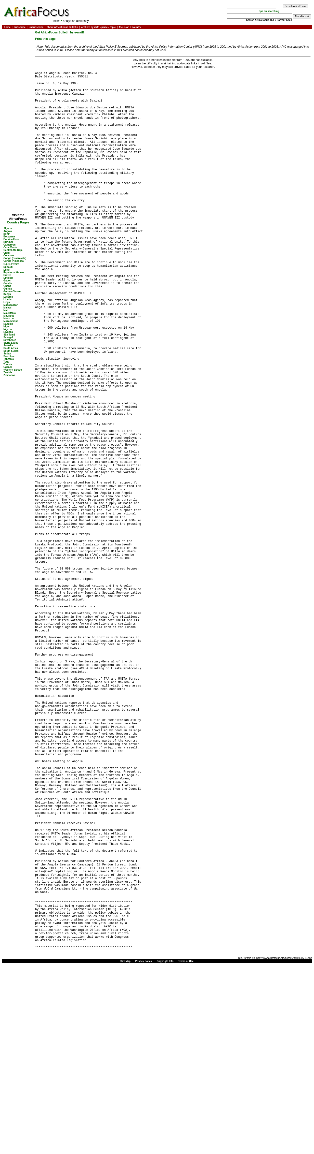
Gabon (7, 280)
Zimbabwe (9, 375)
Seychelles (9, 340)
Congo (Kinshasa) (14, 261)
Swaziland (9, 356)
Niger (6, 326)
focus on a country (130, 27)
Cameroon (9, 244)
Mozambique (10, 321)
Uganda (8, 367)
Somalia (8, 345)
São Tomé (9, 334)
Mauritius (8, 315)
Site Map (125, 1150)
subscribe (20, 27)
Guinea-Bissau (12, 291)
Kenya (7, 294)
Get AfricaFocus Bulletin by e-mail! (59, 32)
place (104, 27)
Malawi (7, 307)
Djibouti (8, 267)
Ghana (7, 286)
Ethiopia (8, 278)
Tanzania (8, 359)
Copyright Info (165, 1150)
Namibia (8, 323)
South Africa (10, 348)
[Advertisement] (18, 45)
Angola (7, 231)
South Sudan (11, 351)
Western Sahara (12, 369)
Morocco (8, 318)
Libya (6, 302)
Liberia (7, 299)
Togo (6, 361)
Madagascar (10, 305)
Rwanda (8, 332)
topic (113, 27)
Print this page (45, 39)
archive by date (90, 27)
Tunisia (7, 364)
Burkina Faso (11, 239)
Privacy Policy (143, 1150)
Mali (5, 310)
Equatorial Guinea (14, 272)
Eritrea (7, 275)
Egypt (6, 269)
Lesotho (8, 296)
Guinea (7, 288)
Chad (6, 252)
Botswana (9, 236)
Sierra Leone (10, 342)
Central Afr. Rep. (13, 250)
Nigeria (7, 329)
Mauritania (9, 313)
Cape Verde (10, 247)
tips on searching (269, 11)
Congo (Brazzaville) (14, 258)
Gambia (8, 283)
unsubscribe (36, 27)
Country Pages (18, 222)
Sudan (7, 353)
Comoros (8, 255)
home (7, 27)
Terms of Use (186, 1150)
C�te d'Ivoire (11, 264)
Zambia (7, 372)
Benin (6, 234)
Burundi (8, 242)
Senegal (8, 337)
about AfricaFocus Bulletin (62, 27)
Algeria (7, 228)
